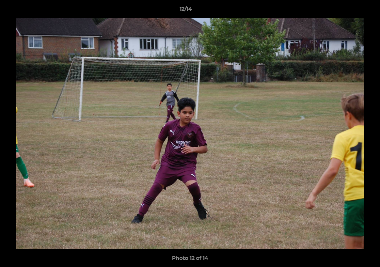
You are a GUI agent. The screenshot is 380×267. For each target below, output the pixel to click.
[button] (348, 10)
